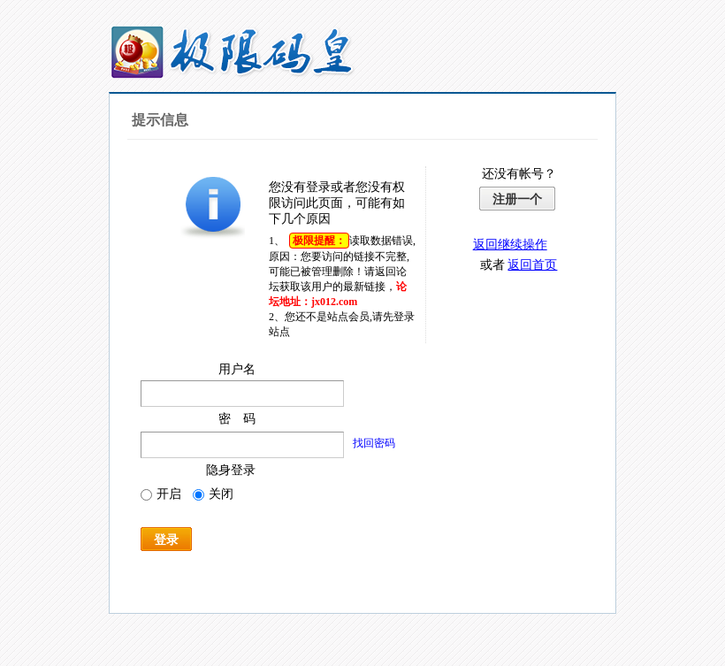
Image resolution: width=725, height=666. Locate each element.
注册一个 (517, 199)
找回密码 (374, 443)
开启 (161, 494)
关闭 (213, 494)
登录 (166, 539)
